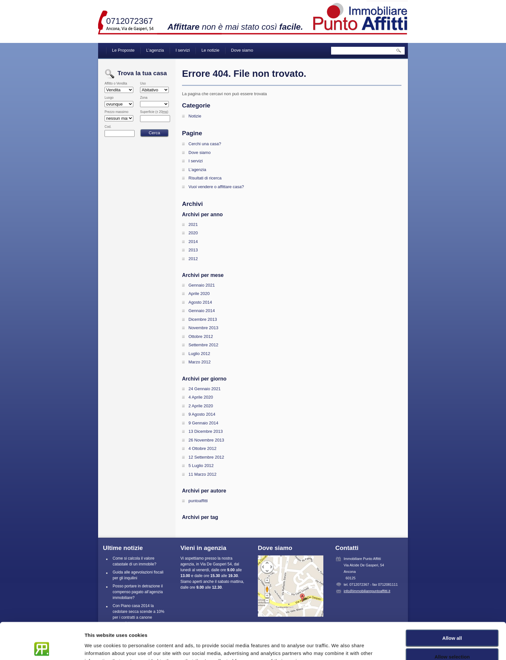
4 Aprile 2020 (200, 397)
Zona (143, 97)
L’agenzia (155, 50)
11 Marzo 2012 (202, 474)
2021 (193, 224)
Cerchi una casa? (204, 143)
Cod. (108, 126)
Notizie (194, 116)
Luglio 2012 (199, 353)
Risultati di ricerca (205, 178)
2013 (193, 250)
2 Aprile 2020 (200, 405)
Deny (452, 641)
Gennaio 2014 (201, 310)
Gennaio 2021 (201, 285)
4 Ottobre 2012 (202, 448)
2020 (193, 232)
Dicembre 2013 (202, 319)
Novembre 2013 (203, 327)
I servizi (183, 50)
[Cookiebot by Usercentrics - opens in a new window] (42, 647)
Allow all (452, 603)
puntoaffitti (198, 500)
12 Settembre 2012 (206, 457)
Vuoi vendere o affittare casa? (216, 186)
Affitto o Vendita (116, 83)
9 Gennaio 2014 (203, 423)
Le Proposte (123, 50)
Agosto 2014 (200, 302)
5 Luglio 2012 (201, 465)
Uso (143, 83)
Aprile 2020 (199, 293)
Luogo (109, 97)
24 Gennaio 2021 (204, 388)
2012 (193, 258)
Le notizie (210, 50)
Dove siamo (242, 50)
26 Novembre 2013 (206, 440)
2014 (193, 241)
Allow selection (452, 622)
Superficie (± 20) (154, 112)
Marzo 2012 (199, 362)
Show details (339, 647)
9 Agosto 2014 (201, 414)
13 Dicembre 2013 (205, 431)
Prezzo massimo (116, 112)
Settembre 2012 (203, 344)
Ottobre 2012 (200, 336)
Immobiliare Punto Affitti (360, 16)
